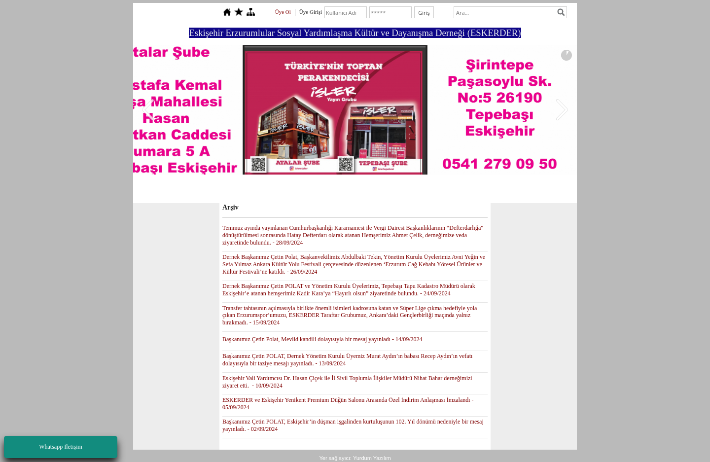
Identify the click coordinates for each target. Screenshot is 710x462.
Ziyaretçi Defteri (399, 190)
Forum (321, 190)
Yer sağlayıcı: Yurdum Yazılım (354, 458)
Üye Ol (283, 12)
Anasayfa (198, 190)
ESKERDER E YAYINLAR (493, 190)
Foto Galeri (354, 190)
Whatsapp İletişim (60, 446)
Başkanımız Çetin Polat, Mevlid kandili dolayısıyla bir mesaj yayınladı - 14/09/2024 (322, 339)
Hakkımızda (286, 190)
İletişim (440, 190)
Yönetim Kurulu (240, 190)
